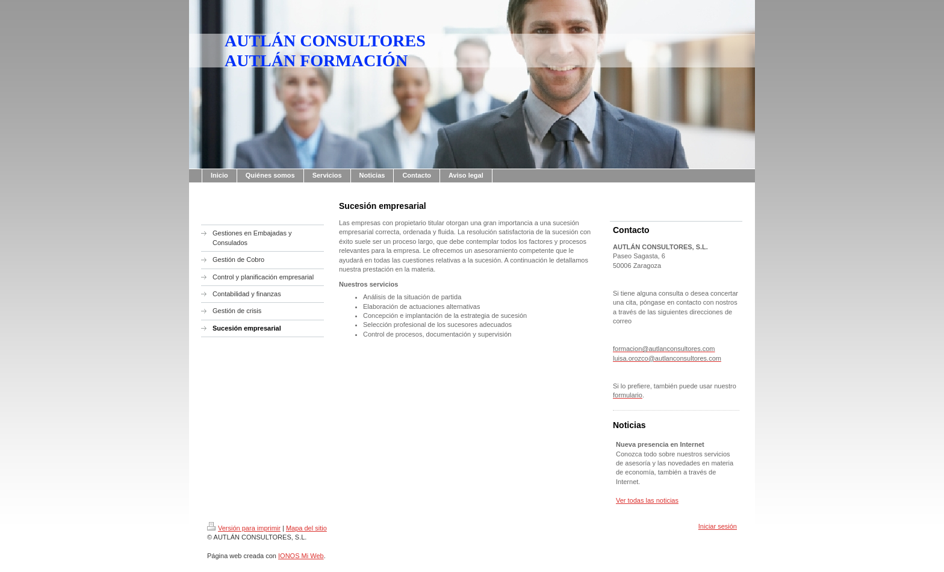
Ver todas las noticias (647, 500)
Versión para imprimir (244, 528)
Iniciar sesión (717, 526)
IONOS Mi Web (301, 555)
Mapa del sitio (306, 528)
